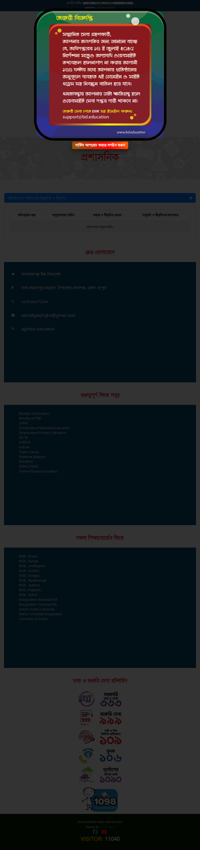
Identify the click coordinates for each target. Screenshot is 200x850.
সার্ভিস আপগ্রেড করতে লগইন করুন (100, 145)
